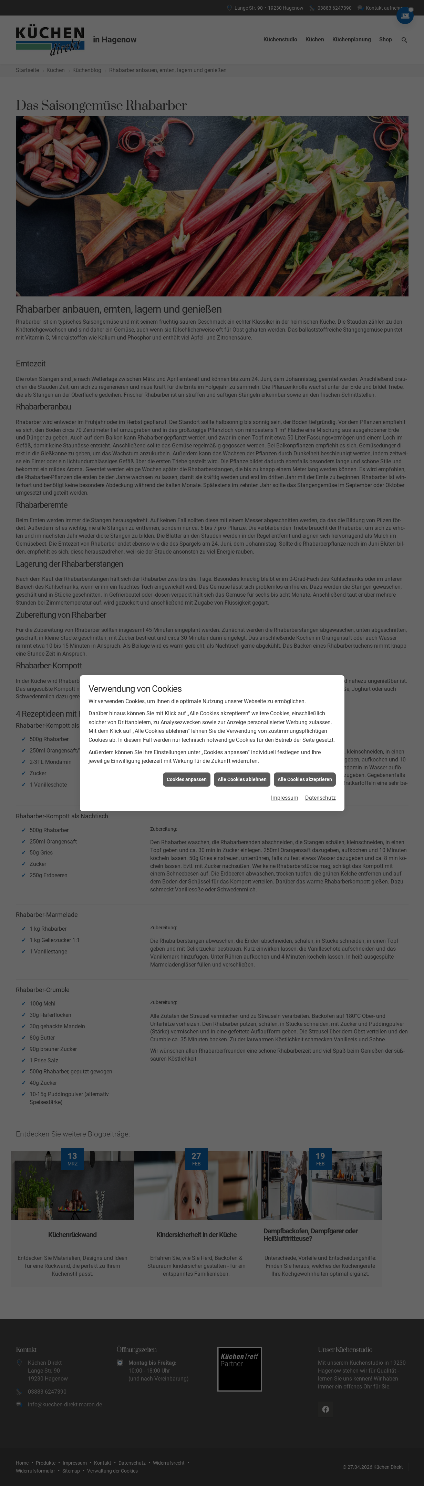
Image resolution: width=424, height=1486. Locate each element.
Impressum (284, 700)
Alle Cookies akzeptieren (305, 681)
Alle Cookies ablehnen (242, 681)
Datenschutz (320, 700)
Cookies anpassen (187, 681)
